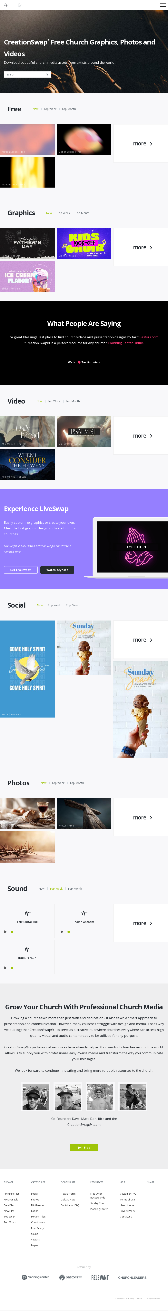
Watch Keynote (57, 570)
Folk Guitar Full (27, 923)
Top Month (69, 109)
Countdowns (38, 1223)
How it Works (68, 1195)
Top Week (50, 109)
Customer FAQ (128, 1195)
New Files (9, 1212)
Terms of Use (127, 1200)
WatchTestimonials (84, 362)
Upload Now (68, 1200)
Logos (34, 1246)
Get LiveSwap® (21, 570)
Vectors (35, 1240)
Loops (34, 1212)
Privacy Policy (127, 1212)
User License (127, 1206)
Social (34, 1195)
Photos (35, 1200)
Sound (34, 1235)
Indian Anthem (84, 923)
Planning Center (99, 1210)
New (35, 109)
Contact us (126, 1217)
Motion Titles (38, 1217)
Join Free (84, 1148)
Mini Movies (37, 1206)
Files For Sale (11, 1200)
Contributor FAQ (70, 1206)
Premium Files (11, 1195)
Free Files (9, 1206)
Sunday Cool (97, 1204)
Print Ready (37, 1229)
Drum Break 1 (27, 959)
